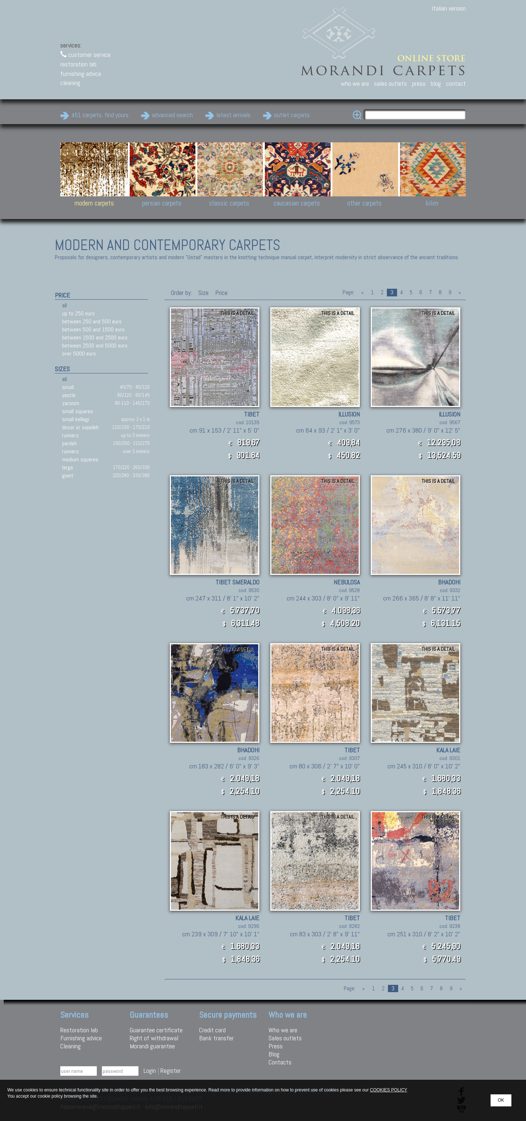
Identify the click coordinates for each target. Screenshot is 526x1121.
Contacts (279, 1062)
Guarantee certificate (156, 1030)
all (64, 305)
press (419, 83)
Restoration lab (79, 1030)
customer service (85, 54)
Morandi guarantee (152, 1046)
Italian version (449, 8)
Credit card (212, 1030)
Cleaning (70, 1046)
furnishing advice (80, 73)
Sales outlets (285, 1038)
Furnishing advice (81, 1038)
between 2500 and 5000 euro (94, 345)
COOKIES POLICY (388, 1090)
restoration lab (78, 64)
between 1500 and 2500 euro (94, 337)
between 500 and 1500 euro (93, 329)
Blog (273, 1054)
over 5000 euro (79, 353)
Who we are (282, 1030)
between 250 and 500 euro (92, 321)
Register (170, 1070)
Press (275, 1046)
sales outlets (390, 83)
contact (456, 83)
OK (501, 1100)
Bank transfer (216, 1038)
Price (221, 292)
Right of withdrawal (154, 1038)
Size (203, 292)
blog (436, 83)
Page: (348, 292)
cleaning (70, 82)
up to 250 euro (78, 313)
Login (150, 1070)
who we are (355, 83)
